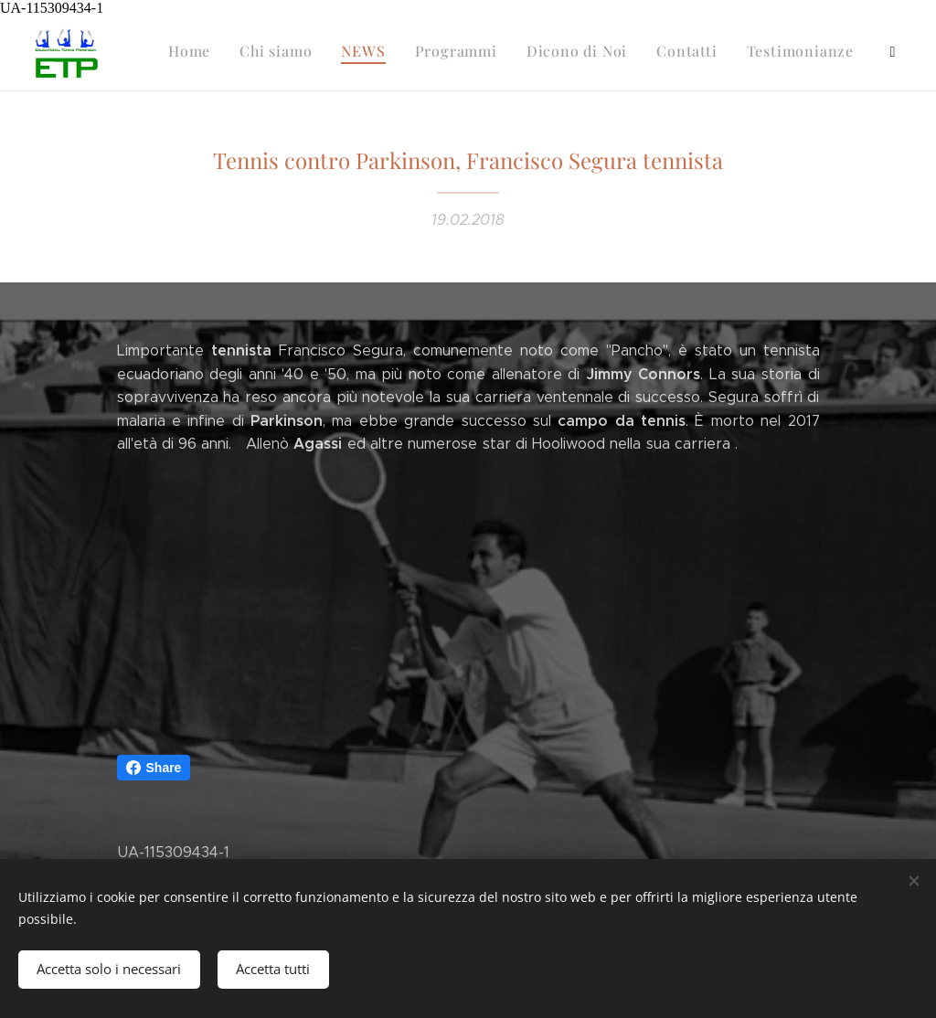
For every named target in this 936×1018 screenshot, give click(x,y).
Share (154, 767)
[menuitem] (587, 54)
